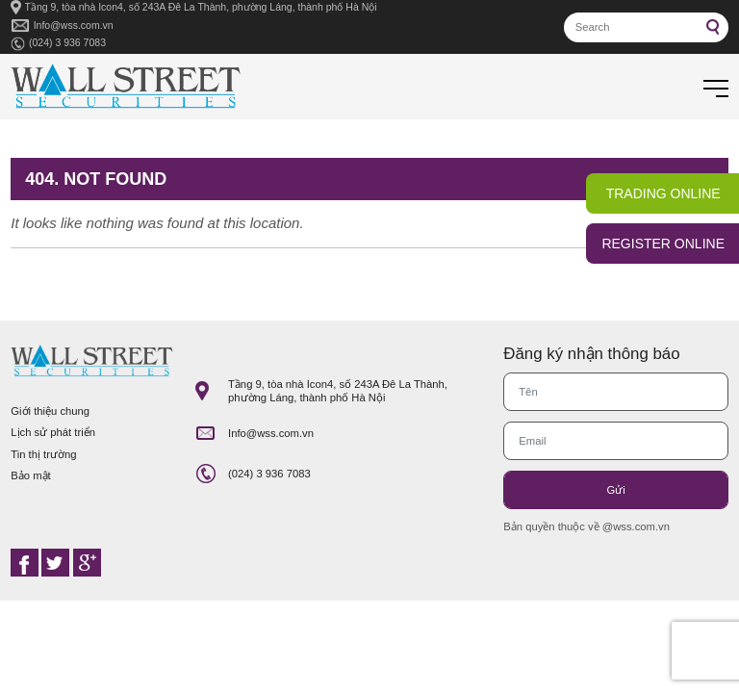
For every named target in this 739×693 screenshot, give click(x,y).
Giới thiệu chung (50, 411)
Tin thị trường (43, 454)
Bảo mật (30, 475)
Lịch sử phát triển (53, 432)
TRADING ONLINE (663, 193)
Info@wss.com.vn (74, 25)
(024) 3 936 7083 (67, 42)
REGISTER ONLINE (663, 243)
